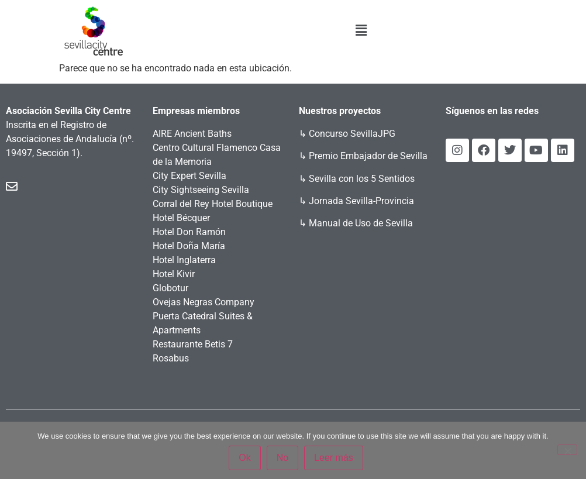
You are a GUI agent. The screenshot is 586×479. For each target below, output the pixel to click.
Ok (244, 458)
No (282, 458)
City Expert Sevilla (189, 175)
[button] (361, 30)
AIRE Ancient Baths (192, 133)
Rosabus (171, 358)
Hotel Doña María (189, 245)
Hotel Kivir (174, 274)
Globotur (170, 288)
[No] (567, 449)
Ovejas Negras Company (203, 302)
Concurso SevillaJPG (352, 133)
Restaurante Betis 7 (193, 344)
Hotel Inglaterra (184, 260)
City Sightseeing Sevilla (201, 189)
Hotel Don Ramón (189, 231)
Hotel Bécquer (181, 217)
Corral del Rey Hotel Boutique (213, 203)
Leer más (333, 458)
